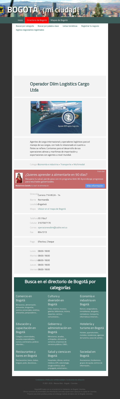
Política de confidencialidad (55, 380)
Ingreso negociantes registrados (30, 29)
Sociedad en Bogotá (87, 353)
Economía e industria (48, 164)
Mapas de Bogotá (59, 20)
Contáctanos (40, 380)
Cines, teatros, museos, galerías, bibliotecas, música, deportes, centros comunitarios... (59, 312)
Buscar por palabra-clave (48, 26)
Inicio (20, 20)
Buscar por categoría (25, 26)
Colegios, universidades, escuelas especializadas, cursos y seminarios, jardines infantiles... (27, 340)
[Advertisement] (60, 54)
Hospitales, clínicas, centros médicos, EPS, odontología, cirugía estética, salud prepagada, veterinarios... (59, 364)
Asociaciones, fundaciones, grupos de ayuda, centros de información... (91, 363)
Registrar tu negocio (90, 26)
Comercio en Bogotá (24, 298)
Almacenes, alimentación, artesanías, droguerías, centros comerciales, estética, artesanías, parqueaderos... (28, 308)
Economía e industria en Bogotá (88, 300)
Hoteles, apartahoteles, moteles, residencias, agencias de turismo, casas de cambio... (92, 335)
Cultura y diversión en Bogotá (56, 300)
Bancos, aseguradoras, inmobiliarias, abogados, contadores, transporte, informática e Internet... (89, 312)
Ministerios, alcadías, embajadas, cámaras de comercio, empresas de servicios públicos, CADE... (58, 340)
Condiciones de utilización (75, 380)
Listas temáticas (70, 26)
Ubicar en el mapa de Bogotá (52, 209)
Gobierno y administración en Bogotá (59, 327)
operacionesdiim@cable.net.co (52, 227)
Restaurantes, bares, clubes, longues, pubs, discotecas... (27, 361)
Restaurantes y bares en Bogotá (26, 353)
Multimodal (79, 164)
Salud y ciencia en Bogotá (59, 353)
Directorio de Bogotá (37, 20)
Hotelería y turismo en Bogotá (92, 325)
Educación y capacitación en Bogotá (26, 327)
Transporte (65, 164)
